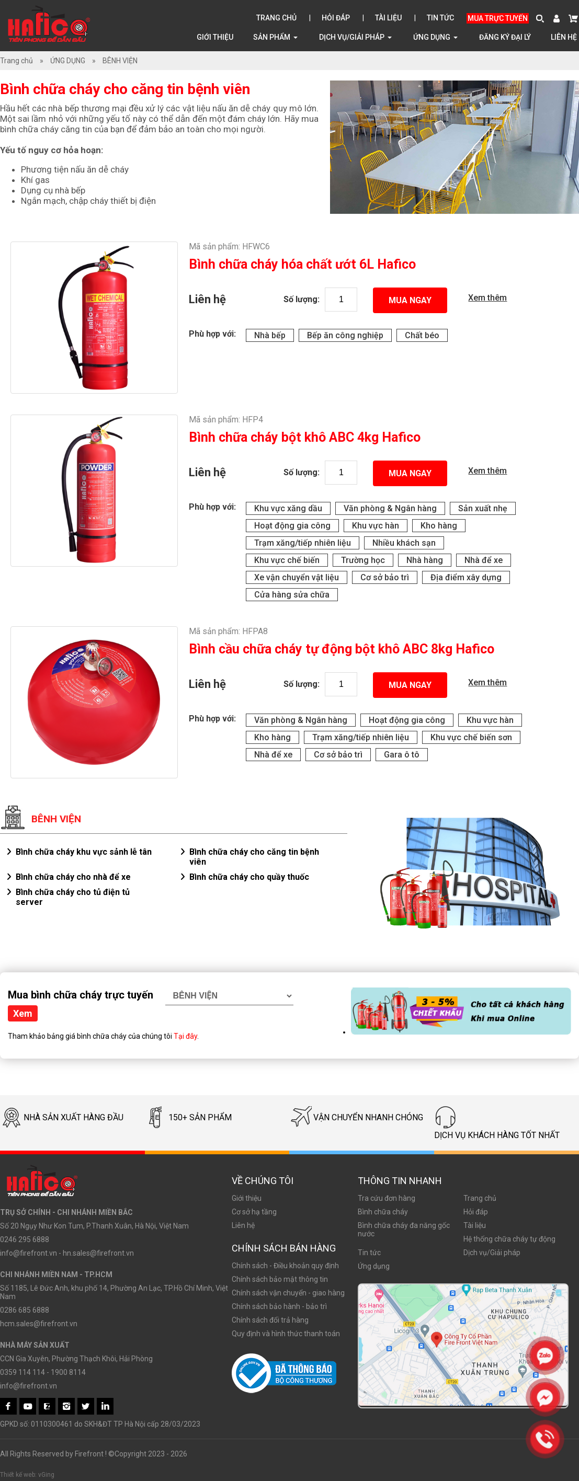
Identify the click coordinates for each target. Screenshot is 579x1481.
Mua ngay (410, 300)
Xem (22, 1013)
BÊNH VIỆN (120, 60)
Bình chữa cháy (383, 1212)
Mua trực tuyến (498, 18)
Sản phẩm (275, 36)
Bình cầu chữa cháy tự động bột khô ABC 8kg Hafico (341, 649)
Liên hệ (564, 37)
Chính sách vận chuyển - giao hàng (288, 1293)
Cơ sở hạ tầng (254, 1212)
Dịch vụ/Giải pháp (355, 36)
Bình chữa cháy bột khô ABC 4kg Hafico (305, 437)
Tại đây (185, 1036)
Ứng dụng (374, 1266)
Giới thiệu (215, 37)
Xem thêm (487, 298)
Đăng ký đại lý (505, 37)
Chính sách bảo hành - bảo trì (279, 1306)
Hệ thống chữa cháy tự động (509, 1239)
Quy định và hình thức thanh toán (286, 1333)
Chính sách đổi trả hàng (270, 1320)
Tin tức (440, 18)
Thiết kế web (17, 1474)
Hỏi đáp (336, 18)
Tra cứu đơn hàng (386, 1198)
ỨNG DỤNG (435, 36)
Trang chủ (276, 18)
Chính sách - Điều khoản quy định (285, 1265)
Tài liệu (388, 18)
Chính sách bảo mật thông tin (280, 1279)
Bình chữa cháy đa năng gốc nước (404, 1229)
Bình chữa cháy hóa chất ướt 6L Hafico (302, 264)
